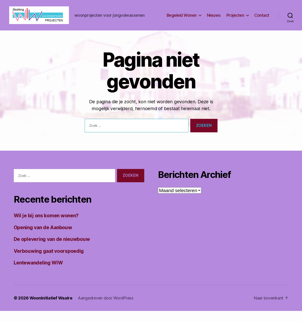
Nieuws (214, 20)
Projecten (235, 20)
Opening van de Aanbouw (43, 237)
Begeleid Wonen (182, 20)
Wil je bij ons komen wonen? (46, 226)
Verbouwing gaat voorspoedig (49, 261)
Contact (261, 20)
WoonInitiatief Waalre (51, 308)
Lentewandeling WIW (38, 273)
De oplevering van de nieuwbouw (52, 249)
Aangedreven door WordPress (105, 308)
